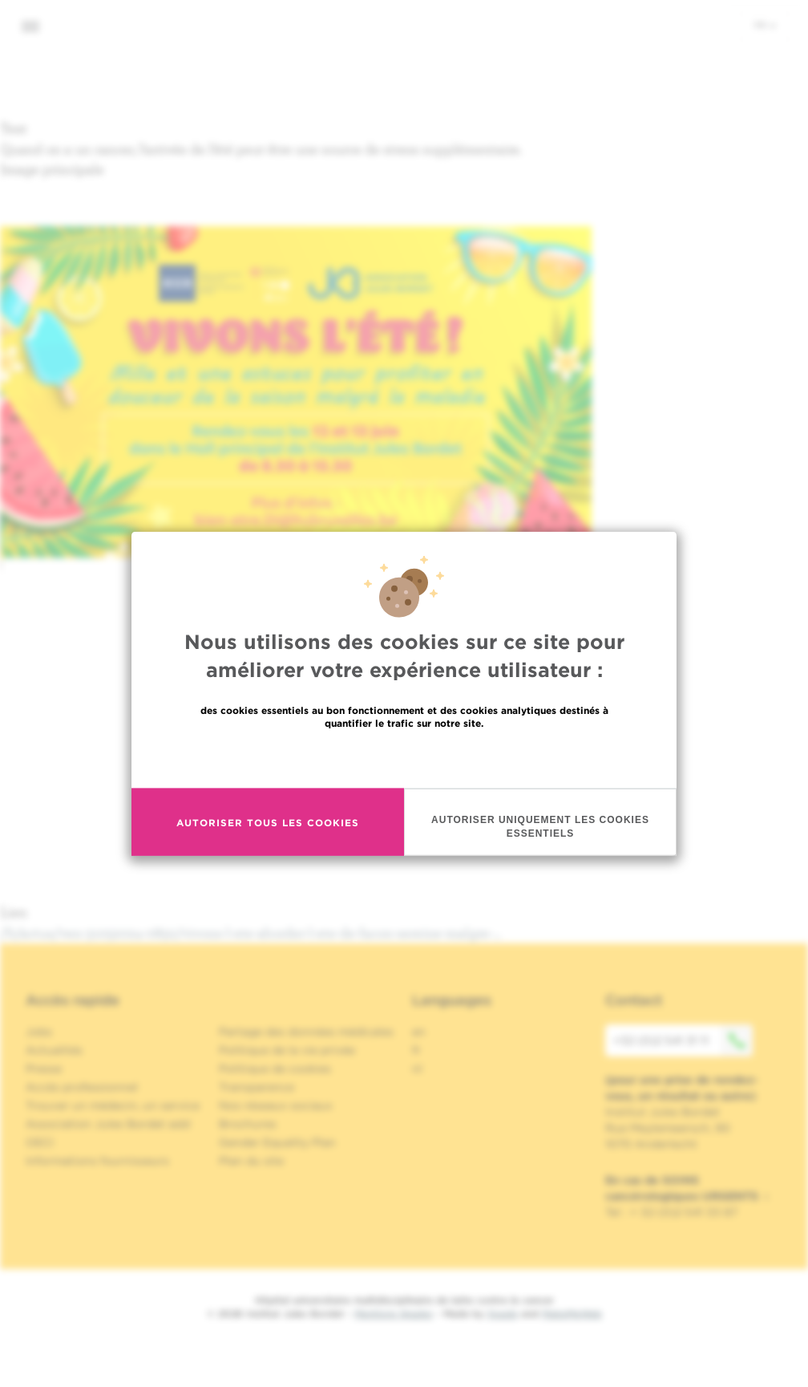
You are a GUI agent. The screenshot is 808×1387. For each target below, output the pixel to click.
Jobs (39, 1031)
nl (417, 1068)
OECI (40, 1142)
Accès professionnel (82, 1087)
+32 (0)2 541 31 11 (683, 1040)
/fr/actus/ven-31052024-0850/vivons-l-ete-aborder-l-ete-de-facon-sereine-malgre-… (251, 932)
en (419, 1031)
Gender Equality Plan (277, 1142)
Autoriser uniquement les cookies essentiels (540, 828)
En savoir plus (404, 759)
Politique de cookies (275, 1068)
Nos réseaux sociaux (276, 1105)
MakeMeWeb (572, 1314)
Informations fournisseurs (97, 1160)
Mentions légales (393, 1314)
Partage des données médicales (306, 1031)
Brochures (248, 1123)
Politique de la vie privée (287, 1050)
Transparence (256, 1087)
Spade (502, 1314)
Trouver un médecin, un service (113, 1105)
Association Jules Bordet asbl (108, 1123)
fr (765, 25)
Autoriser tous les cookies (267, 824)
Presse (44, 1068)
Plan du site (251, 1160)
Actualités (54, 1050)
